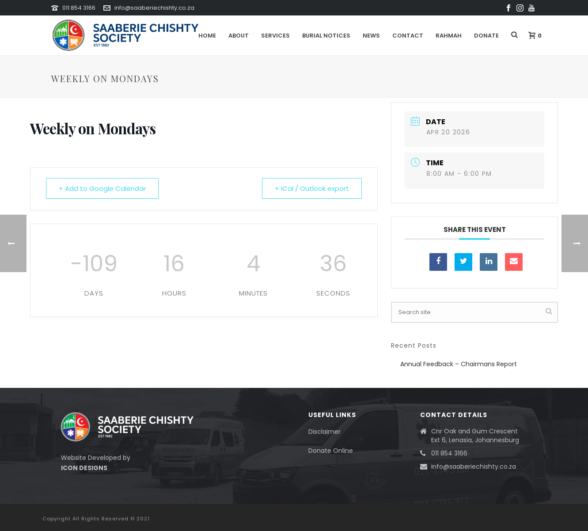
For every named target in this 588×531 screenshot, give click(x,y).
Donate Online (330, 450)
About (238, 35)
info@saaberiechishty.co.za (154, 8)
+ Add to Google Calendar (102, 188)
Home (207, 35)
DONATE (486, 35)
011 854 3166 (78, 8)
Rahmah (449, 35)
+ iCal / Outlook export (312, 188)
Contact (407, 35)
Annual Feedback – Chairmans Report (458, 364)
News (371, 35)
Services (275, 35)
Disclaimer (324, 431)
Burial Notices (326, 35)
